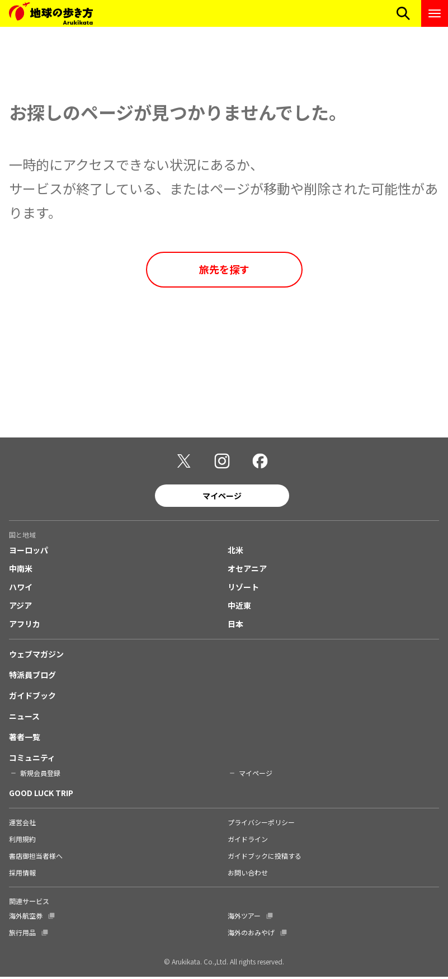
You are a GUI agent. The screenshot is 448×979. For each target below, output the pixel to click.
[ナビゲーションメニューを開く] (434, 13)
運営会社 (22, 824)
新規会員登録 (40, 775)
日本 (235, 626)
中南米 (20, 570)
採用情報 (22, 874)
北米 (235, 552)
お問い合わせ (248, 874)
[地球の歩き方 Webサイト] (51, 13)
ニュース (24, 718)
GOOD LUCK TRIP (41, 795)
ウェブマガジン (36, 656)
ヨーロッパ (28, 552)
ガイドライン (248, 841)
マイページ (222, 497)
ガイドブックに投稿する (264, 858)
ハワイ (20, 589)
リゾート (243, 589)
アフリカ (24, 626)
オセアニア (247, 570)
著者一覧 (24, 739)
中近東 (239, 607)
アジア (20, 607)
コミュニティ (32, 759)
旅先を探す (224, 269)
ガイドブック (32, 697)
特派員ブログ (32, 677)
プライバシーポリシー (261, 824)
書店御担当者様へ (36, 858)
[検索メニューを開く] (403, 13)
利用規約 (22, 841)
